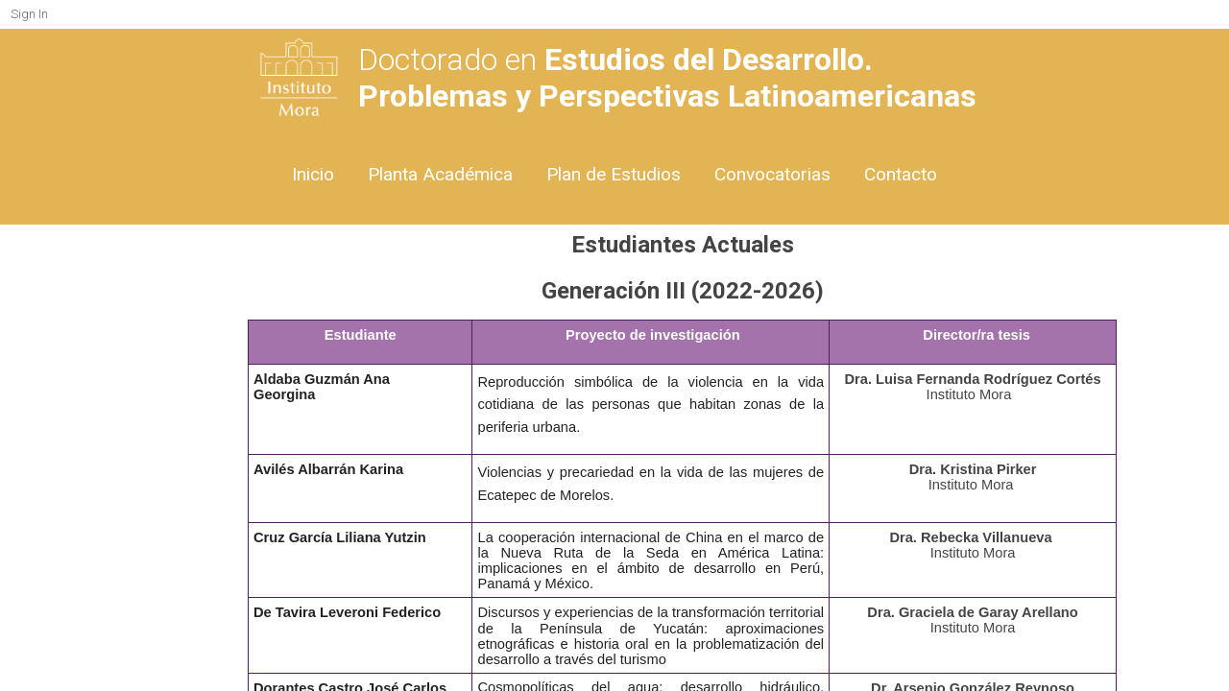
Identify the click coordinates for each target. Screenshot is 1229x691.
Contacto (900, 174)
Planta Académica (440, 174)
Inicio (313, 174)
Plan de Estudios (613, 174)
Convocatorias (772, 174)
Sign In (29, 14)
